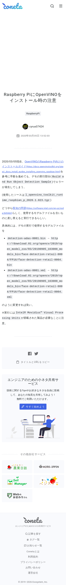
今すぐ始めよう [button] (33, 403)
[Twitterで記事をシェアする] (36, 350)
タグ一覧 (33, 536)
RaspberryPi (33, 113)
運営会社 (33, 569)
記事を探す (33, 530)
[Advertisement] (33, 46)
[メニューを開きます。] (60, 6)
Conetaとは (33, 548)
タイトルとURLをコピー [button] (33, 359)
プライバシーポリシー (33, 559)
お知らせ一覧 (33, 542)
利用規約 (33, 553)
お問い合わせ (33, 564)
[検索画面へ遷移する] (52, 6)
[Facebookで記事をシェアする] (29, 350)
